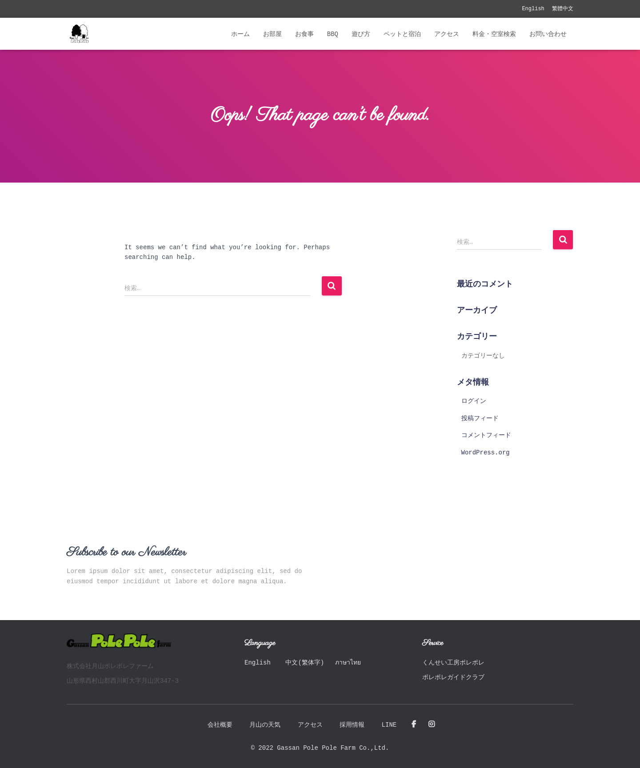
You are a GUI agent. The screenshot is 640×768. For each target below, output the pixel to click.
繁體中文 (562, 9)
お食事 (304, 34)
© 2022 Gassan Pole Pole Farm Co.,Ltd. (320, 748)
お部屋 (272, 34)
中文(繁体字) (304, 662)
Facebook (413, 724)
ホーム (240, 34)
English (533, 9)
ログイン (473, 401)
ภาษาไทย (348, 662)
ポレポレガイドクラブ (453, 677)
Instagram (431, 724)
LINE (389, 724)
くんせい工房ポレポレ (453, 662)
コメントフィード (486, 435)
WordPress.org (485, 452)
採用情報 (352, 724)
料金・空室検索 (494, 34)
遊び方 (361, 34)
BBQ (332, 34)
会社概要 (220, 724)
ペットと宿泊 (402, 34)
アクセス (446, 34)
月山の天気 (264, 724)
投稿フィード (480, 418)
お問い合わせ (548, 34)
